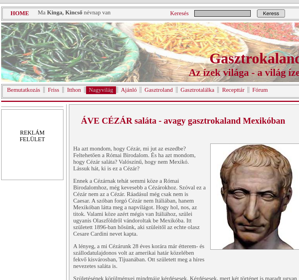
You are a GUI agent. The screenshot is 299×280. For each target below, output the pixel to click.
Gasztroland (158, 90)
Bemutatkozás (23, 90)
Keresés (179, 13)
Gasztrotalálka (198, 90)
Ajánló (129, 90)
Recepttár (233, 90)
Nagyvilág (101, 90)
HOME (20, 13)
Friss (53, 90)
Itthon (74, 90)
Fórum (260, 90)
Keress (271, 13)
